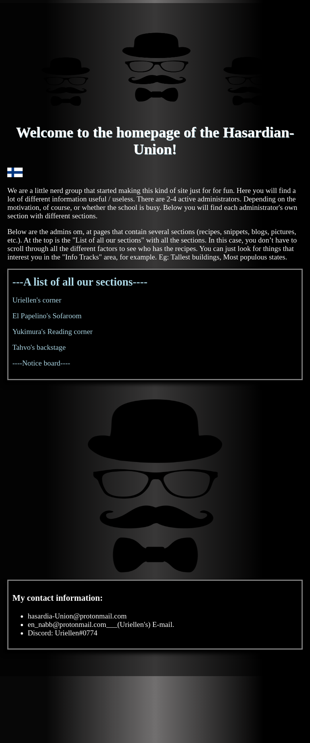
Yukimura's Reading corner (52, 331)
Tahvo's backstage (39, 347)
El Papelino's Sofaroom (46, 316)
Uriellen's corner (36, 300)
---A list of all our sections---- (79, 282)
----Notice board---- (41, 363)
